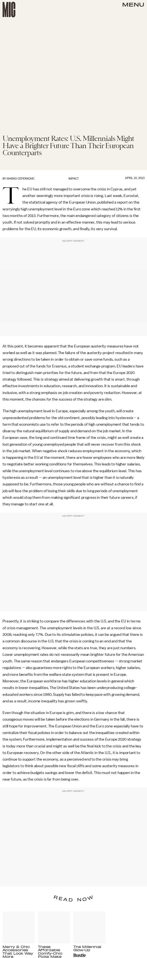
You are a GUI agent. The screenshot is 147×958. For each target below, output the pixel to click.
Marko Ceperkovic (21, 178)
